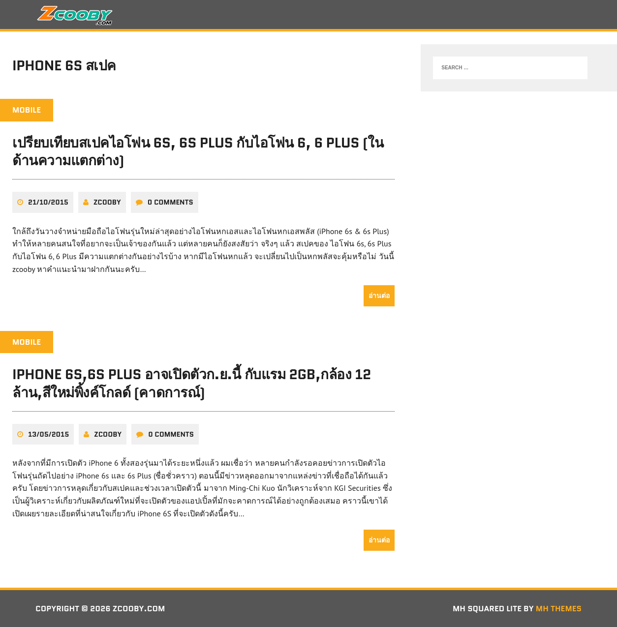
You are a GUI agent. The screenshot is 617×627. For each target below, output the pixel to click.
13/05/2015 (48, 434)
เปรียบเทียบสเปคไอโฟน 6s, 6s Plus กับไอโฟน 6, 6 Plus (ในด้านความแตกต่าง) (197, 151)
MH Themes (559, 608)
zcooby (107, 202)
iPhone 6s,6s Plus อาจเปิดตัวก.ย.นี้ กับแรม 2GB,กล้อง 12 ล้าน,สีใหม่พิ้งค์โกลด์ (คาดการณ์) (191, 383)
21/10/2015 (48, 202)
